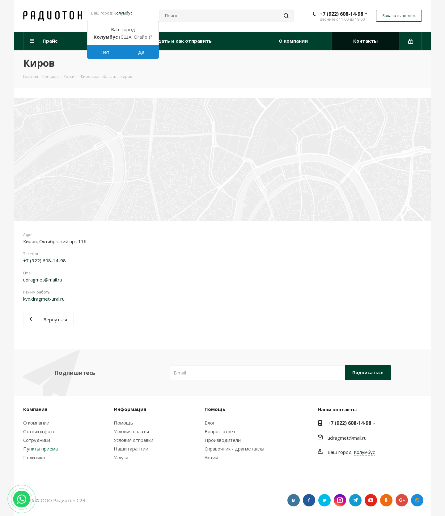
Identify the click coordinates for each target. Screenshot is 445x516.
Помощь (123, 423)
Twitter (324, 500)
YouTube (371, 500)
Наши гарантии (131, 449)
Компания (35, 409)
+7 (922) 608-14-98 (341, 14)
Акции (211, 457)
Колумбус (123, 13)
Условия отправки (133, 440)
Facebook (309, 500)
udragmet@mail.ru (42, 280)
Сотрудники (36, 440)
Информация (130, 409)
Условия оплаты (131, 431)
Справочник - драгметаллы (234, 449)
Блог (210, 423)
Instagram (340, 500)
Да (141, 52)
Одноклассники (386, 500)
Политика (34, 457)
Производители (223, 440)
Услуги (121, 457)
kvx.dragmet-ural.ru (44, 299)
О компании (36, 423)
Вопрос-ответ (220, 431)
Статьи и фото (39, 431)
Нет (104, 52)
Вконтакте (293, 500)
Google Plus (402, 500)
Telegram (355, 500)
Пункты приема (40, 449)
